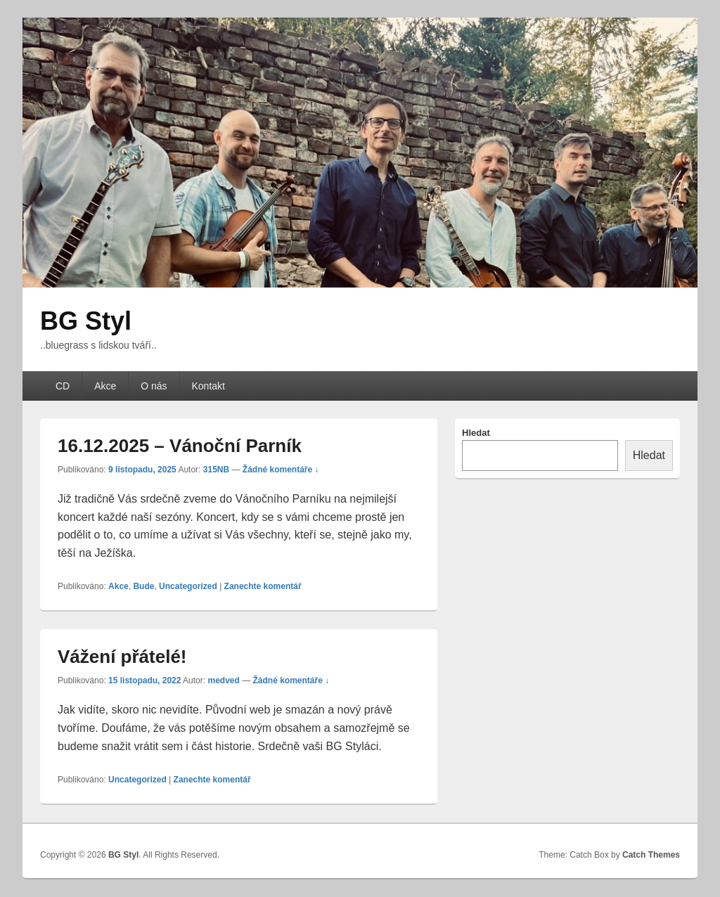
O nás (154, 386)
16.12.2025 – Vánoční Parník (180, 445)
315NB (216, 470)
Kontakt (208, 386)
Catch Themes (651, 855)
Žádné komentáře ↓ (281, 470)
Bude (143, 586)
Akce (105, 386)
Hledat (476, 432)
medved (223, 680)
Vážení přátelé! (122, 656)
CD (63, 386)
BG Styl (85, 320)
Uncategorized (188, 586)
